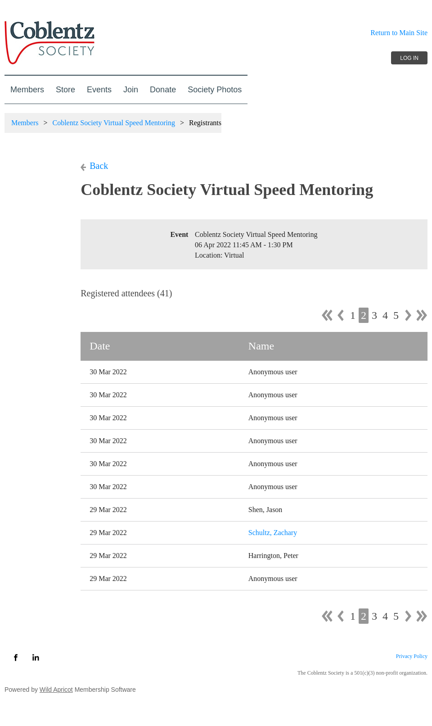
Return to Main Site (399, 32)
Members (24, 123)
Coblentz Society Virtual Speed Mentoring (113, 123)
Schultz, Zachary (272, 532)
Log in (409, 58)
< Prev (340, 315)
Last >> (421, 315)
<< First (327, 315)
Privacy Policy (412, 656)
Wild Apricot (56, 689)
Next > (408, 315)
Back (99, 166)
